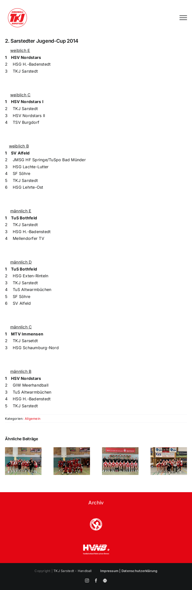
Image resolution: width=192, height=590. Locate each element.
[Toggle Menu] (183, 17)
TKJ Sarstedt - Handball (73, 571)
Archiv (96, 503)
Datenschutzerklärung (140, 571)
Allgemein (32, 419)
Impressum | (111, 571)
